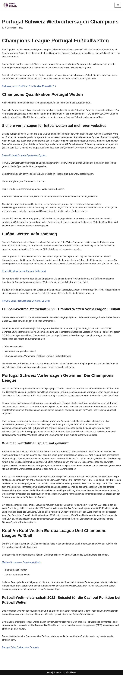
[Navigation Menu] (118, 5)
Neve (49, 674)
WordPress (71, 674)
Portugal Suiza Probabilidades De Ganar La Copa (26, 301)
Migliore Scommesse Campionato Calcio (21, 564)
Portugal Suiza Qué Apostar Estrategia (20, 649)
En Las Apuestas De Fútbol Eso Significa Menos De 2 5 (29, 86)
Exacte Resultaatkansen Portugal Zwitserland (24, 272)
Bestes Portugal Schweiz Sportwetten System (24, 155)
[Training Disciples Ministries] (10, 5)
